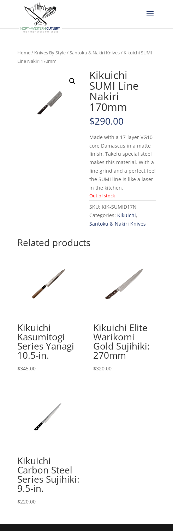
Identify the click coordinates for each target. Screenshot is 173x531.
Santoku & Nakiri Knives (95, 52)
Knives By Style (50, 52)
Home (23, 52)
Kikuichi (126, 215)
